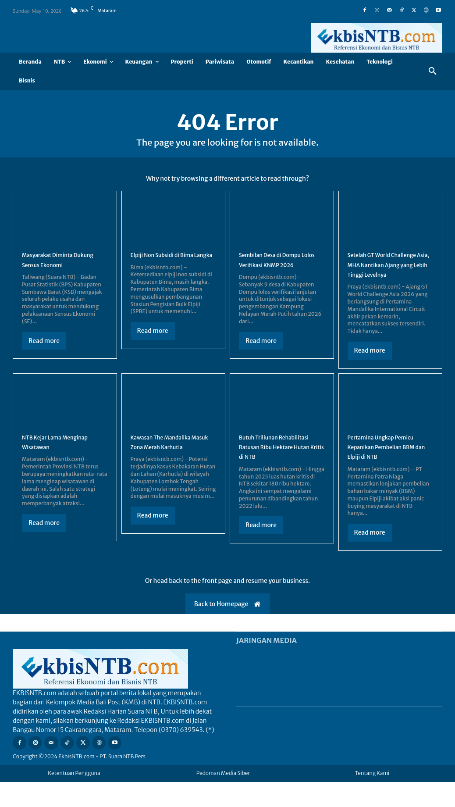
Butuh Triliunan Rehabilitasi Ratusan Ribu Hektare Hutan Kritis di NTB (281, 466)
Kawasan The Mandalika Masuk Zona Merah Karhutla (171, 461)
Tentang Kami (372, 798)
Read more (44, 346)
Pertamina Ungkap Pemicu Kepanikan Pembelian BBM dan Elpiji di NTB (390, 466)
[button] (432, 71)
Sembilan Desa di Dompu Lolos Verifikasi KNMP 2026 (280, 269)
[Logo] (376, 38)
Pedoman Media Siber (223, 798)
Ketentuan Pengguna (74, 798)
